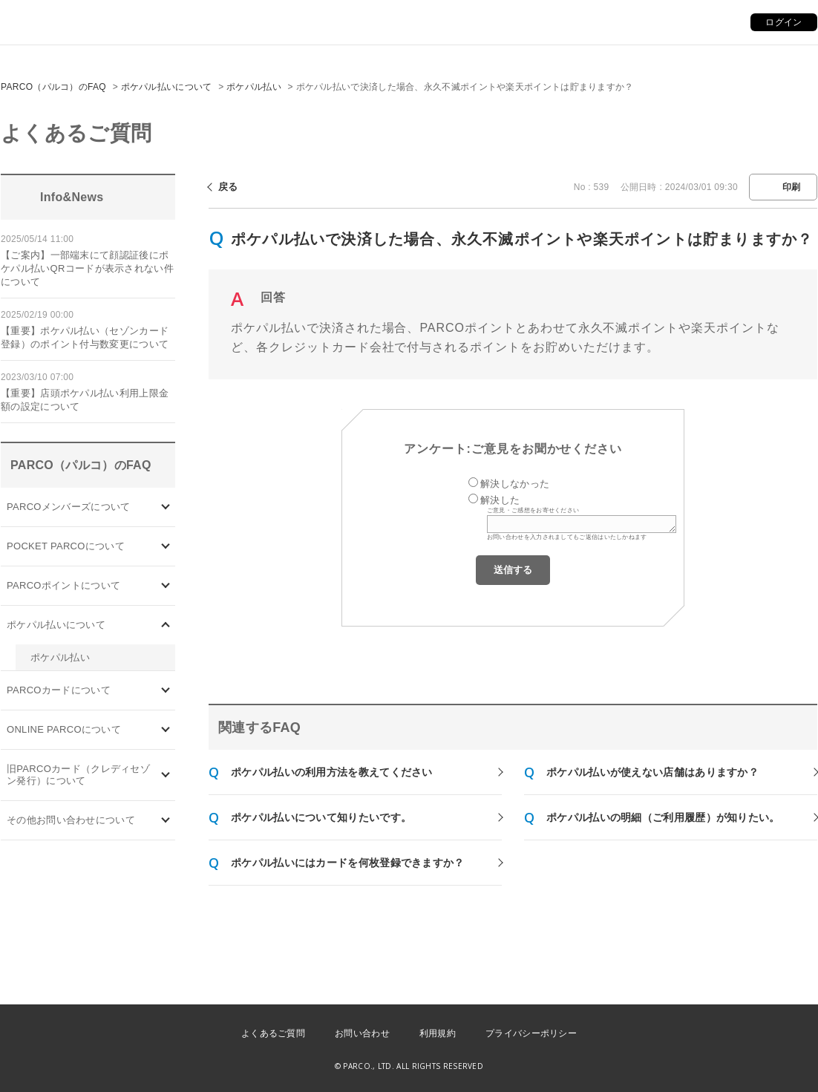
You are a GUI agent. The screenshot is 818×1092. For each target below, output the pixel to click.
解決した (500, 500)
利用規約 (437, 1033)
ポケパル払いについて (166, 87)
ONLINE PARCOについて (64, 729)
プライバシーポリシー (531, 1033)
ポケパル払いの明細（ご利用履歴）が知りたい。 (663, 817)
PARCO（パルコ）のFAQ (53, 87)
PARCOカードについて (59, 690)
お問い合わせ (362, 1033)
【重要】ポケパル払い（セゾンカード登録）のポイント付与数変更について (84, 337)
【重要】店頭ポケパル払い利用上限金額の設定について (84, 400)
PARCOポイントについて (63, 585)
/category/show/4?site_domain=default (166, 546)
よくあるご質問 (273, 1033)
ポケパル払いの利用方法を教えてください (332, 772)
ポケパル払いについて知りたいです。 (321, 817)
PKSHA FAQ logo (736, 1067)
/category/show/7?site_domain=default (166, 775)
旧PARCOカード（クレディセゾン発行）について (78, 774)
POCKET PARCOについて (66, 546)
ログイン (783, 22)
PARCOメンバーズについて (68, 506)
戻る (228, 186)
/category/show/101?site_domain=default (166, 690)
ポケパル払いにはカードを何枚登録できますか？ (348, 863)
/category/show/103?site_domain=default (166, 506)
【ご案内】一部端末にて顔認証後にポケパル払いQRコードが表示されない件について (87, 268)
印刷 (791, 187)
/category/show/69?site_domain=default (166, 730)
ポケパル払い (253, 87)
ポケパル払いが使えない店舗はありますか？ (652, 772)
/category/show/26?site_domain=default (166, 624)
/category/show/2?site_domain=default (166, 585)
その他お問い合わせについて (71, 819)
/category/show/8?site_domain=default (166, 820)
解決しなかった (514, 483)
